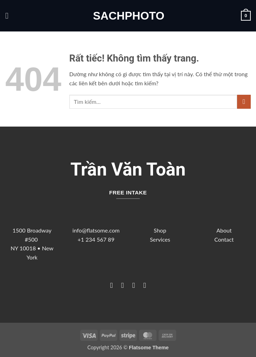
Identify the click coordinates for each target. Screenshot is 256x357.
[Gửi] (244, 101)
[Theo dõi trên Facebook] (111, 285)
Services (160, 239)
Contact (224, 239)
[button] (9, 15)
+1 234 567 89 (96, 239)
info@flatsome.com (96, 230)
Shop (160, 230)
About (224, 230)
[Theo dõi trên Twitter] (133, 285)
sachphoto (128, 15)
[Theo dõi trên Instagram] (122, 285)
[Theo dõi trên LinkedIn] (144, 285)
